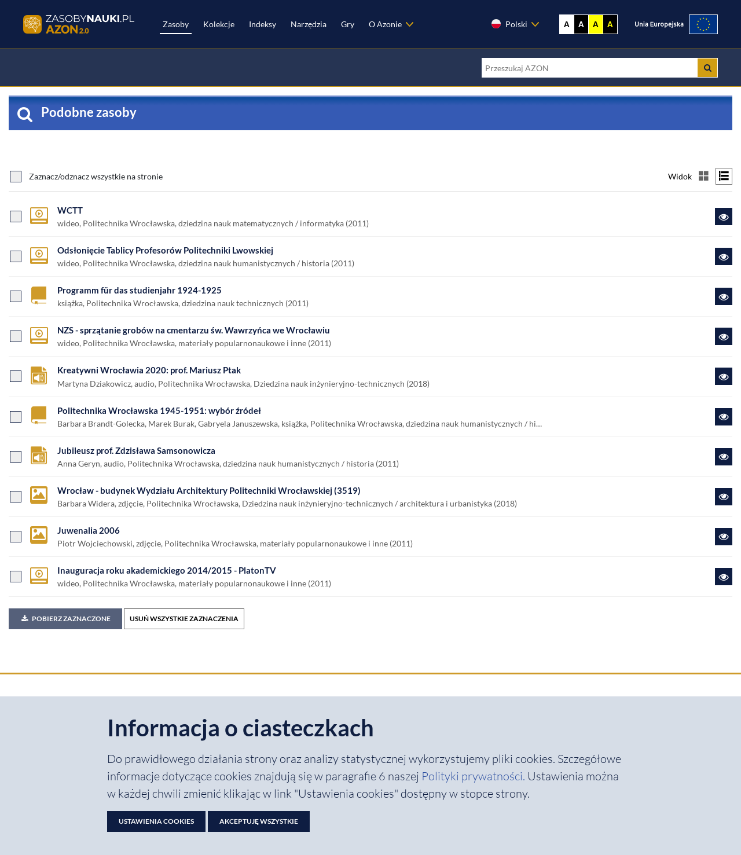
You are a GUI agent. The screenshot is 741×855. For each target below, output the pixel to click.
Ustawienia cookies (156, 821)
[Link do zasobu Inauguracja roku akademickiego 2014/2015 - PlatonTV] (723, 576)
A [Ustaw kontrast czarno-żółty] (610, 24)
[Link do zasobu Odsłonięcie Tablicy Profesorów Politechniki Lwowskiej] (723, 256)
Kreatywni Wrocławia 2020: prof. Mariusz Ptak (149, 370)
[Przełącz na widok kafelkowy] (703, 176)
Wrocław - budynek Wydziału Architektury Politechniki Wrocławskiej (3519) (209, 490)
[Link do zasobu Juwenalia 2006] (723, 536)
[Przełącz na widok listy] (724, 176)
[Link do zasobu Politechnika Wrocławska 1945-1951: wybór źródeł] (723, 416)
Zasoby (176, 24)
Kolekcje (218, 24)
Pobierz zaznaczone (65, 618)
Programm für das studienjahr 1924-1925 (139, 290)
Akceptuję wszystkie (258, 821)
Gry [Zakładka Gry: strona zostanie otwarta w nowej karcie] (347, 24)
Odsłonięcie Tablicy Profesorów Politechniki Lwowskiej (165, 250)
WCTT (70, 210)
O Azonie (385, 24)
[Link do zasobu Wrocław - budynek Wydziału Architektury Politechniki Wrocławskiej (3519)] (723, 496)
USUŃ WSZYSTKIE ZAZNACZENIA (184, 618)
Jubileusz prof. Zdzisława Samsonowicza (136, 450)
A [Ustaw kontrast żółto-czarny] (596, 24)
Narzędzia (309, 24)
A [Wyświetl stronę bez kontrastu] (567, 24)
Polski (508, 24)
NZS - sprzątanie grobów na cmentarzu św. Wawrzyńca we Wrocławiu (193, 330)
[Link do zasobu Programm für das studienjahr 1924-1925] (723, 296)
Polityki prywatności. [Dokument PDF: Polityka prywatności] (474, 776)
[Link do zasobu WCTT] (723, 216)
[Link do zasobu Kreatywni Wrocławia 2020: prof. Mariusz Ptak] (723, 376)
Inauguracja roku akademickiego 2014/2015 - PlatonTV (166, 570)
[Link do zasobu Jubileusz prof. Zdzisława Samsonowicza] (723, 456)
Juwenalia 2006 (88, 530)
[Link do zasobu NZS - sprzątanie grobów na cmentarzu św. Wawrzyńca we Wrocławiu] (723, 336)
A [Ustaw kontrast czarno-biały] (581, 24)
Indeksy (262, 24)
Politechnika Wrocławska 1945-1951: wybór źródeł (159, 410)
